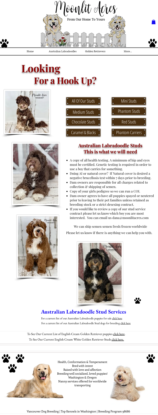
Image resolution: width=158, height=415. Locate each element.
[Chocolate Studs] (83, 122)
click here (117, 318)
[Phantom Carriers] (129, 132)
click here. (118, 339)
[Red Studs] (129, 122)
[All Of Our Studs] (83, 101)
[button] (154, 21)
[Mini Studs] (129, 101)
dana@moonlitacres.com (130, 217)
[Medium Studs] (83, 112)
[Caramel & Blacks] (83, 132)
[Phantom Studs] (129, 111)
